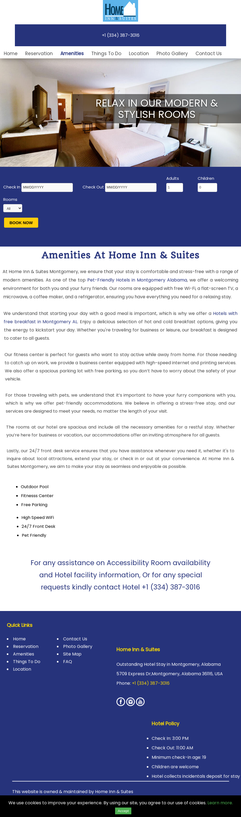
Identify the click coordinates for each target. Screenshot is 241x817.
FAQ (67, 656)
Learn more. (220, 803)
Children (207, 183)
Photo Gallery (172, 53)
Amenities (72, 53)
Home (11, 53)
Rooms (12, 204)
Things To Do (106, 53)
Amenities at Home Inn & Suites (120, 264)
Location (139, 53)
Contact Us (209, 53)
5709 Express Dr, (134, 669)
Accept (123, 811)
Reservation (39, 53)
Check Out (120, 187)
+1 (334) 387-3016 (120, 35)
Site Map (72, 649)
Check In (38, 187)
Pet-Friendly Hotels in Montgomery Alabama (136, 286)
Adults (174, 183)
